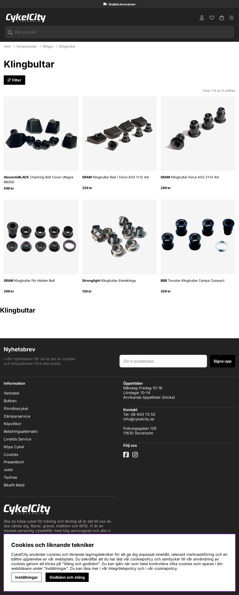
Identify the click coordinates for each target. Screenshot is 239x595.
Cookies (11, 454)
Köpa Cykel (14, 446)
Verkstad (11, 393)
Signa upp (223, 361)
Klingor (48, 46)
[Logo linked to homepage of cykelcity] (25, 17)
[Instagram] (136, 456)
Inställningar (26, 577)
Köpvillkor (12, 423)
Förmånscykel (16, 408)
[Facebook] (126, 456)
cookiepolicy (165, 568)
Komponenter (27, 46)
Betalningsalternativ (21, 431)
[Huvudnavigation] (231, 18)
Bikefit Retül (14, 485)
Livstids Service (17, 439)
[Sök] (119, 32)
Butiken (10, 400)
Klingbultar (67, 46)
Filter (14, 80)
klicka (168, 397)
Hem (7, 46)
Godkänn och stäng (67, 577)
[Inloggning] (202, 18)
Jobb (8, 469)
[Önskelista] (211, 18)
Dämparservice (17, 416)
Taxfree (10, 477)
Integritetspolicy (123, 568)
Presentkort (14, 462)
